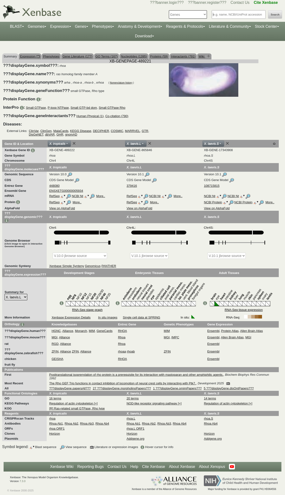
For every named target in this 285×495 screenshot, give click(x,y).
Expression (59, 26)
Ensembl (213, 331)
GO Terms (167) (107, 56)
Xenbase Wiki (62, 467)
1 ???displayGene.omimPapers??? (177, 388)
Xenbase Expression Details (71, 317)
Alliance (67, 331)
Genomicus (93, 266)
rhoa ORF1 (56, 428)
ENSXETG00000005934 (66, 191)
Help (134, 467)
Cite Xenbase (153, 467)
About (212, 467)
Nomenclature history (121, 82)
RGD (54, 344)
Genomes (36, 26)
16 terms (55, 398)
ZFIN (54, 351)
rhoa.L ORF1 (135, 428)
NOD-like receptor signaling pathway (152, 403)
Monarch (81, 331)
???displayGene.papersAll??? (70, 388)
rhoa (52, 418)
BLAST (16, 26)
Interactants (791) (183, 56)
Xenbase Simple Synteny (66, 266)
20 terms (132, 398)
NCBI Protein (213, 202)
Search (275, 14)
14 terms (210, 398)
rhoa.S (208, 418)
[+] (96, 403)
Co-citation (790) (116, 116)
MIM (92, 331)
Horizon (54, 433)
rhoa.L (130, 418)
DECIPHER (101, 131)
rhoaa (122, 351)
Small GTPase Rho (112, 107)
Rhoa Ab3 (87, 423)
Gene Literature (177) (77, 56)
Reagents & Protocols (184, 26)
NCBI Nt (77, 196)
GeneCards (104, 331)
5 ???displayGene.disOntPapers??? (229, 388)
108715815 (211, 186)
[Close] (74, 143)
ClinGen (45, 131)
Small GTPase (36, 107)
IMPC (175, 337)
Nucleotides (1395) (134, 56)
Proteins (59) (159, 56)
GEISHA (57, 359)
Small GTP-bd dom (83, 107)
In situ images (107, 317)
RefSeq (54, 196)
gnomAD (71, 134)
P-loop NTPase (58, 107)
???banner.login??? (167, 2)
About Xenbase (182, 467)
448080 (54, 186)
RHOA (122, 331)
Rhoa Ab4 (102, 423)
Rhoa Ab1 (56, 423)
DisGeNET (36, 134)
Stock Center (266, 26)
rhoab (131, 351)
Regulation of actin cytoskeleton (71, 403)
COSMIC (117, 131)
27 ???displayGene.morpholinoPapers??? (122, 388)
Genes (80, 26)
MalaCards (60, 131)
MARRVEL (132, 131)
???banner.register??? (207, 2)
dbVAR (50, 134)
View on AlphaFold (62, 208)
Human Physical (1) (89, 116)
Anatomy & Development (139, 26)
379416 (131, 186)
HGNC (56, 331)
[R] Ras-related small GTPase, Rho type (77, 408)
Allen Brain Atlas (251, 331)
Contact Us (240, 2)
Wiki (202, 56)
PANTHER (109, 266)
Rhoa (121, 337)
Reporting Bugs (90, 467)
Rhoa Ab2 (71, 423)
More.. (100, 196)
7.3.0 (23, 481)
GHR (60, 134)
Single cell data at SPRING (141, 317)
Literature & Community (229, 26)
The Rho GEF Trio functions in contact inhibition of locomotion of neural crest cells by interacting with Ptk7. (122, 383)
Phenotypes (102, 26)
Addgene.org (135, 438)
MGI (54, 337)
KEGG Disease (80, 131)
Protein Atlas (230, 331)
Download (143, 36)
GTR (145, 131)
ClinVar (34, 131)
